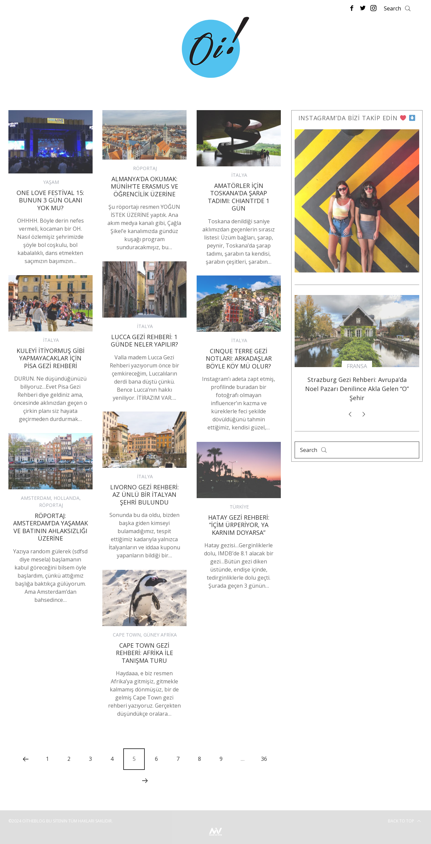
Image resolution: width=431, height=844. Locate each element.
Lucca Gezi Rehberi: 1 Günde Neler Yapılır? (144, 341)
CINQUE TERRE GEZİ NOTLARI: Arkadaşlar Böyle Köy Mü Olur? (239, 358)
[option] (357, 351)
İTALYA (239, 175)
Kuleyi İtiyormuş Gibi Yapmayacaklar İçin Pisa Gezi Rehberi (50, 358)
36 (264, 758)
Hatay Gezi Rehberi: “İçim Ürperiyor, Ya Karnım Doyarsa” (238, 525)
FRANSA (357, 366)
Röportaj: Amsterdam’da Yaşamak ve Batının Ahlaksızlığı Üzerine (50, 527)
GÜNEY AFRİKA (160, 634)
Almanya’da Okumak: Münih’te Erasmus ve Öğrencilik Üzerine (144, 186)
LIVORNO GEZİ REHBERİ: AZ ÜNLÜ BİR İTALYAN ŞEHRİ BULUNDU (144, 494)
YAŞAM (51, 182)
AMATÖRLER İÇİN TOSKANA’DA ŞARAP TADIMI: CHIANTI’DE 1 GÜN (238, 197)
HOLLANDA (66, 498)
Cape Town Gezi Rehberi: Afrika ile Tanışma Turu (144, 652)
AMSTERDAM (36, 498)
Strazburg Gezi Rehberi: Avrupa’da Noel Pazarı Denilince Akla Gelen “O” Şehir (357, 389)
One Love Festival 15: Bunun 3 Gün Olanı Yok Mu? (50, 200)
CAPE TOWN (127, 634)
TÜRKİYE (239, 507)
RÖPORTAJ (145, 168)
